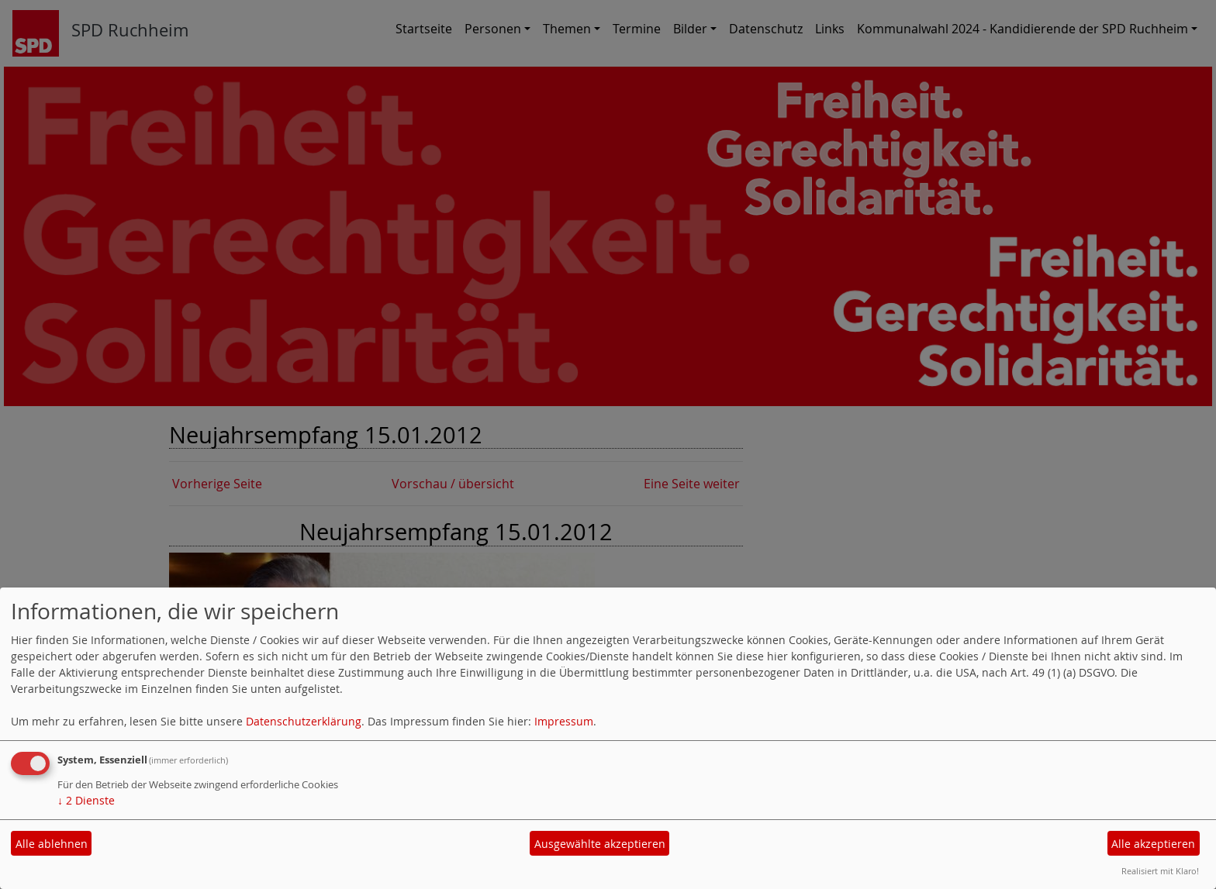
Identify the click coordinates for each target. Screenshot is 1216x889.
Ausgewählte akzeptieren (599, 843)
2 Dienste (86, 800)
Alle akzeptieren (1153, 843)
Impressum (563, 721)
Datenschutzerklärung (303, 721)
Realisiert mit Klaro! (1160, 871)
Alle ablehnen (52, 843)
